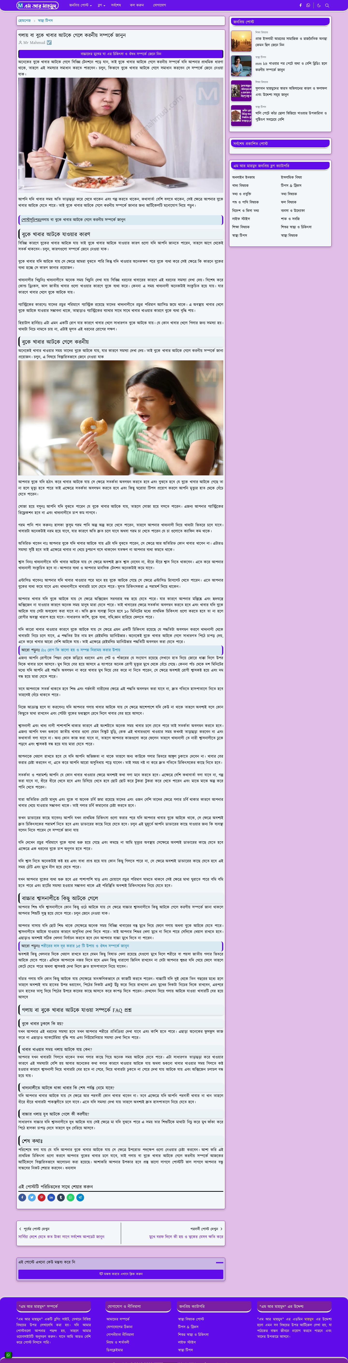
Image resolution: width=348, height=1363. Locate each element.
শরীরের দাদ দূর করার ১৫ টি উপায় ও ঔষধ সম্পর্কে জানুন (85, 946)
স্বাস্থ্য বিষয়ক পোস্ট (191, 1319)
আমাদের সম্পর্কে (118, 1319)
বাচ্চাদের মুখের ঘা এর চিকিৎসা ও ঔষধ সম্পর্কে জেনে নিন (121, 54)
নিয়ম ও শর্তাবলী (118, 1342)
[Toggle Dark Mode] (319, 5)
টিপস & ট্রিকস (188, 1327)
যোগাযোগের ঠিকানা (119, 1327)
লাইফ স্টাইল (187, 1342)
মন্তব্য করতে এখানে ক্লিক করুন (121, 1274)
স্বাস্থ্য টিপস (260, 57)
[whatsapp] (308, 5)
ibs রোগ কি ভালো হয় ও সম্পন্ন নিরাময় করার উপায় (80, 650)
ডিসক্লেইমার (115, 1350)
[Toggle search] (327, 5)
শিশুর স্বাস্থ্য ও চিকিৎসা (193, 1334)
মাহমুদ (309, 1319)
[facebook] (300, 5)
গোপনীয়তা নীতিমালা (120, 1334)
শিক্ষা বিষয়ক (261, 33)
